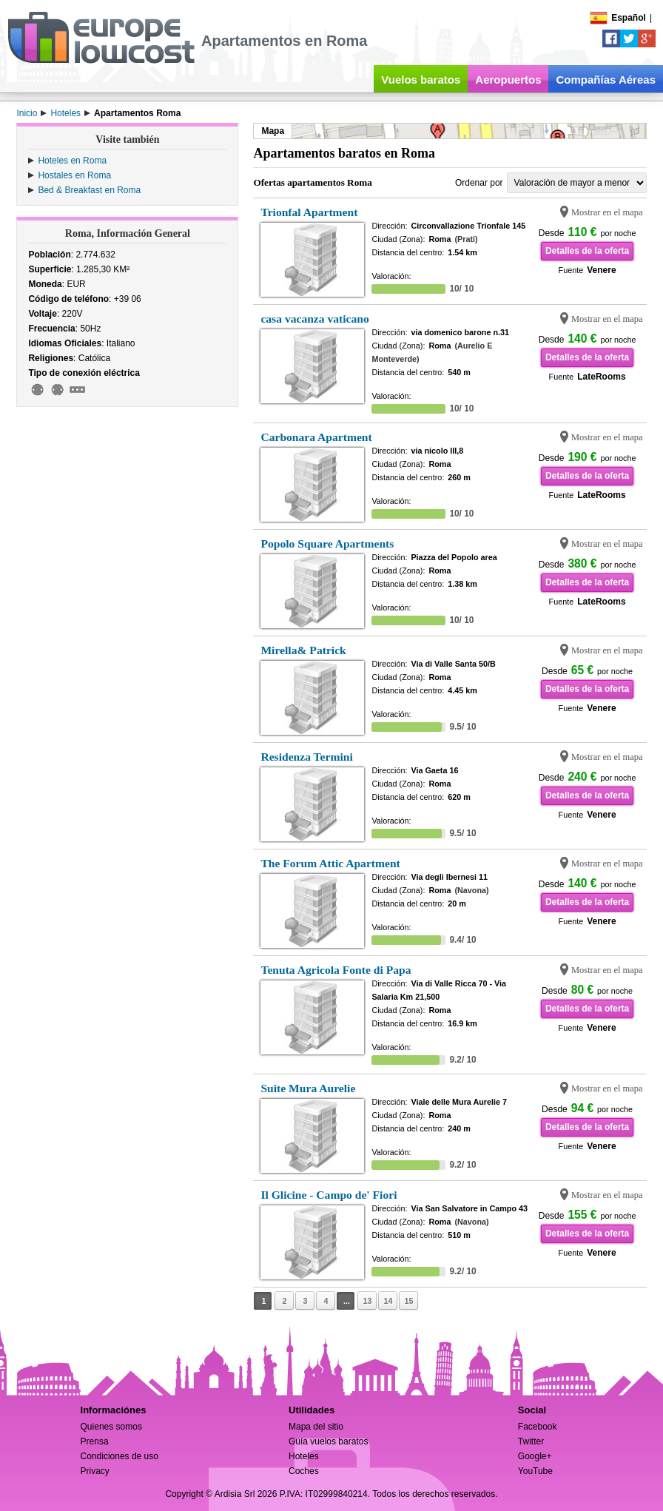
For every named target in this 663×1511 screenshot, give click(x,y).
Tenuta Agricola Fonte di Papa (335, 969)
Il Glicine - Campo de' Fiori (328, 1194)
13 (367, 1300)
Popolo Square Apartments (327, 543)
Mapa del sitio (316, 1426)
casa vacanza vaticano (314, 318)
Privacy (95, 1471)
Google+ (535, 1456)
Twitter (531, 1441)
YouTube (535, 1471)
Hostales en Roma (74, 175)
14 (387, 1300)
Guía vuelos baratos (328, 1441)
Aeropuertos (508, 79)
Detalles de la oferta (587, 251)
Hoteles (304, 1456)
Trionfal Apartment (308, 212)
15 (408, 1300)
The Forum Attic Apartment (330, 863)
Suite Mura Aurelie (307, 1088)
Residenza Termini (306, 756)
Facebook (537, 1426)
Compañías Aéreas (606, 79)
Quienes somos (111, 1426)
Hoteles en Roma (72, 160)
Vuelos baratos (420, 79)
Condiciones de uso (119, 1456)
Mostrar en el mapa (607, 212)
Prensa (95, 1441)
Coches (304, 1471)
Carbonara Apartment (315, 437)
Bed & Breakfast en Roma (89, 190)
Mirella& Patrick (303, 650)
